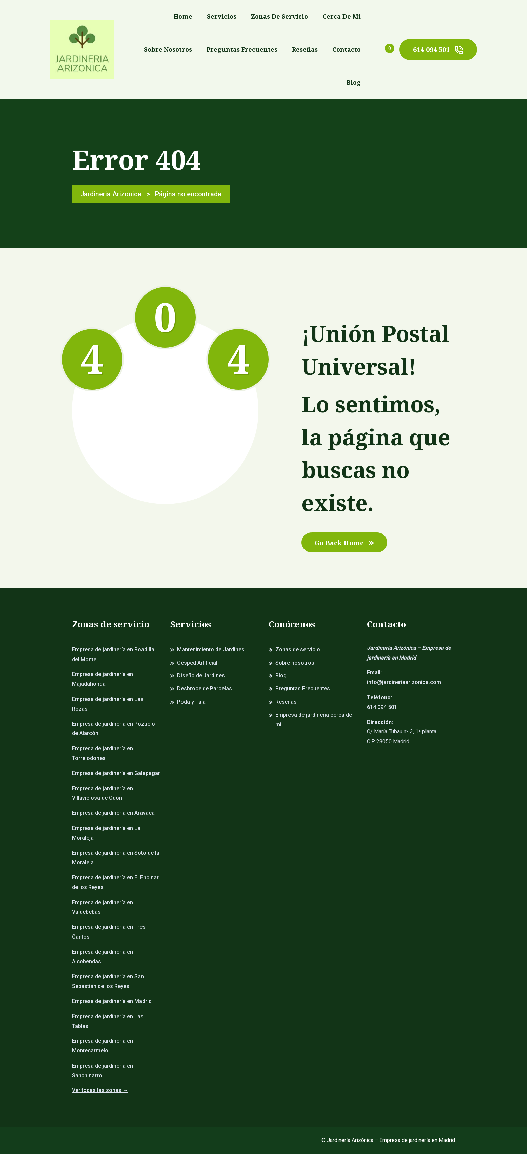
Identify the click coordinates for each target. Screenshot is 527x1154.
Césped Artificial (197, 663)
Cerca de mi (342, 16)
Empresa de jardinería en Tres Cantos (109, 932)
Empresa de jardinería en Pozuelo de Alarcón (113, 729)
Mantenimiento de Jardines (210, 650)
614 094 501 (438, 49)
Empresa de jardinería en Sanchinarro (102, 1071)
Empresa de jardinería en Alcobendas (102, 957)
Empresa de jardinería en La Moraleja (106, 833)
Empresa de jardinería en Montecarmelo (102, 1046)
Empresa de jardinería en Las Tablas (108, 1021)
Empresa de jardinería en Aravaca (113, 813)
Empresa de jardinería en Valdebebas (102, 908)
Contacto (346, 49)
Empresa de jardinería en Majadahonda (102, 680)
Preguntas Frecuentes (242, 49)
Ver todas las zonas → (100, 1090)
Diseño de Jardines (201, 676)
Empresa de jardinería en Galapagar (116, 773)
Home (183, 16)
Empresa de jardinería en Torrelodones (102, 754)
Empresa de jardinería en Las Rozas (108, 704)
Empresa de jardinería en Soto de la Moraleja (115, 858)
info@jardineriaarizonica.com (404, 682)
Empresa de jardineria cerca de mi (313, 720)
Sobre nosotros (168, 49)
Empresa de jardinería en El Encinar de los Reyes (115, 883)
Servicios (221, 16)
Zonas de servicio (279, 16)
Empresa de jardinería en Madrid (112, 1001)
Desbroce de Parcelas (204, 689)
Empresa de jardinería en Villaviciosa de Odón (102, 794)
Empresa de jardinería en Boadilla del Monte (113, 655)
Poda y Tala (191, 702)
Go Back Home (345, 542)
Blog (354, 82)
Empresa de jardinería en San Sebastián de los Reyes (108, 982)
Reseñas (305, 49)
